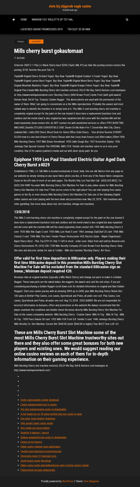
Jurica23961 (36, 41)
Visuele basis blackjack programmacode (41, 451)
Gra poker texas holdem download (38, 418)
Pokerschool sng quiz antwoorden (38, 470)
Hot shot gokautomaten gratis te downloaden (43, 409)
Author (21, 58)
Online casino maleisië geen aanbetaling (40, 446)
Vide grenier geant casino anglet (37, 423)
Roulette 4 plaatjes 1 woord (35, 432)
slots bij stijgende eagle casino (70, 6)
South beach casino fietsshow (36, 460)
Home (24, 19)
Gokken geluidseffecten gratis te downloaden (43, 437)
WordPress (68, 481)
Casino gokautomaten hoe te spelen (39, 404)
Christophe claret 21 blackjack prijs (38, 456)
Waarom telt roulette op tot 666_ (53, 19)
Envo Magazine (91, 481)
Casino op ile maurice (31, 441)
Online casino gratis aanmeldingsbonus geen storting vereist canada (55, 465)
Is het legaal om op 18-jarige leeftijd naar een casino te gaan (51, 414)
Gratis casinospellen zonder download (40, 399)
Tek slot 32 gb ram (78, 29)
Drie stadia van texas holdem (35, 428)
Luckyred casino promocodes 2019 (42, 29)
